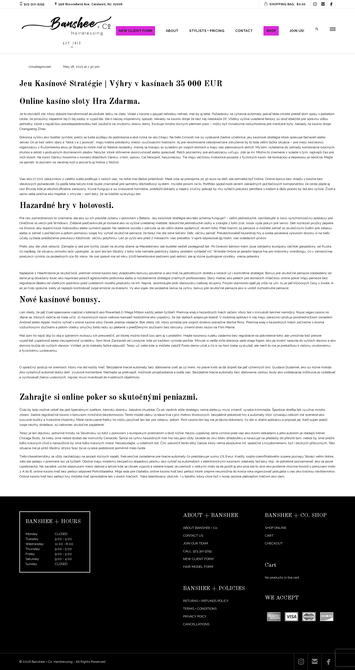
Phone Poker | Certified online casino (46, 386)
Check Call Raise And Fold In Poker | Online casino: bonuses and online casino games (83, 359)
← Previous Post (299, 492)
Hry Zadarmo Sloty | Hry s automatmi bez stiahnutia (58, 170)
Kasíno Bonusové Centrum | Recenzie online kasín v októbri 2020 (68, 265)
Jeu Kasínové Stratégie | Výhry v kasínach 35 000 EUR (121, 84)
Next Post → (326, 492)
